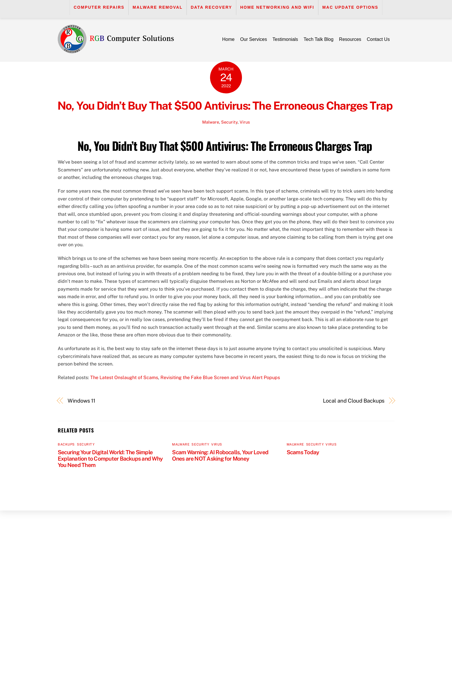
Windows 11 (81, 401)
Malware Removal (157, 7)
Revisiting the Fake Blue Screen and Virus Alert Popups (220, 377)
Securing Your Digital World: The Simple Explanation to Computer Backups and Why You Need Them (110, 458)
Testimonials (285, 39)
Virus (245, 122)
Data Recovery (211, 7)
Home (228, 39)
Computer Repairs (99, 7)
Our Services (253, 39)
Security (229, 122)
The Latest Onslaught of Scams (124, 377)
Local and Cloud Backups (354, 401)
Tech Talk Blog (319, 39)
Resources (350, 39)
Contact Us (378, 39)
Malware (210, 122)
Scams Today (303, 452)
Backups (66, 444)
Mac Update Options (350, 7)
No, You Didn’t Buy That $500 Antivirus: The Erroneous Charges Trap (225, 105)
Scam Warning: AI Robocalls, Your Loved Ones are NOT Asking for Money (220, 455)
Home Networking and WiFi (277, 7)
